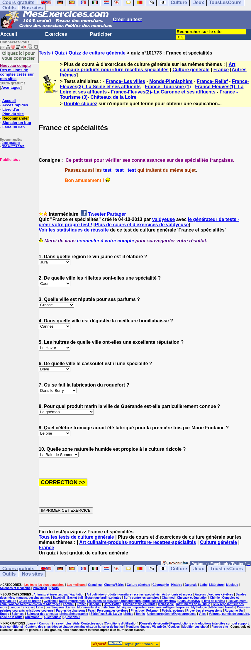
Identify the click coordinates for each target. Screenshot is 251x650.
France (221, 69)
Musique (232, 584)
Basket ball (75, 597)
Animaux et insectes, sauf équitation (58, 594)
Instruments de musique (193, 604)
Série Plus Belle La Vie (106, 613)
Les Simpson (54, 607)
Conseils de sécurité (154, 623)
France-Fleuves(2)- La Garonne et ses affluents (163, 91)
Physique (137, 610)
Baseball (59, 597)
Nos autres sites (13, 146)
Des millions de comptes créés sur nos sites (17, 72)
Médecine (216, 607)
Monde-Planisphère (171, 81)
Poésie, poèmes (173, 610)
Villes (202, 613)
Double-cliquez (80, 103)
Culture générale (190, 69)
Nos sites (32, 7)
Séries (128, 613)
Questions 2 (52, 617)
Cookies (174, 626)
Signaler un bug (16, 122)
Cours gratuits (18, 568)
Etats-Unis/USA (189, 601)
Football (68, 604)
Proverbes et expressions (204, 610)
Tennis (140, 613)
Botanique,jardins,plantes (103, 597)
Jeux (198, 568)
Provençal (40, 588)
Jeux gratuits (11, 142)
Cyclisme (50, 601)
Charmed (168, 597)
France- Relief (212, 81)
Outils (9, 7)
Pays (91, 610)
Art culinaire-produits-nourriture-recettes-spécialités (147, 67)
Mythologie (199, 607)
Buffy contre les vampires (141, 597)
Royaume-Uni (234, 610)
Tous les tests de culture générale (76, 537)
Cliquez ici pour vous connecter (18, 55)
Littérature (216, 584)
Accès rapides (15, 105)
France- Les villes (125, 81)
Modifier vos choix (195, 626)
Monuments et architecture (96, 607)
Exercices (56, 34)
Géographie (160, 584)
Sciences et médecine (15, 588)
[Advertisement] (17, 191)
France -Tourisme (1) (168, 86)
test (107, 170)
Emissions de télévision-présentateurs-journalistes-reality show (131, 601)
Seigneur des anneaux (42, 613)
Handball (95, 604)
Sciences (17, 613)
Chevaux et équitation (192, 597)
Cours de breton (29, 601)
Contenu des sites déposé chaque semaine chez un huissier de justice (75, 626)
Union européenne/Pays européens (171, 613)
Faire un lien (13, 127)
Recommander (15, 118)
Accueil (8, 34)
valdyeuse (163, 219)
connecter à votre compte (105, 240)
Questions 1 (33, 617)
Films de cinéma (213, 601)
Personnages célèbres (112, 610)
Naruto (230, 607)
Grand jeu (95, 584)
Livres (70, 607)
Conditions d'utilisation (121, 623)
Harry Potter (112, 604)
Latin (203, 584)
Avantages (10, 87)
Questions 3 (71, 617)
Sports (54, 588)
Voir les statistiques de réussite (74, 229)
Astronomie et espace (177, 594)
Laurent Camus (38, 623)
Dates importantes (71, 601)
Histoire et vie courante (139, 604)
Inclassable (166, 604)
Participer (101, 34)
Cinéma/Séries (114, 584)
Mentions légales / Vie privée (146, 626)
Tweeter (97, 214)
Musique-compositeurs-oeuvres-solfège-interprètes (153, 607)
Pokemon (153, 610)
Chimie (215, 597)
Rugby (4, 613)
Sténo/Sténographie (74, 613)
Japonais (190, 584)
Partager (116, 214)
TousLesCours (226, 568)
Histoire (176, 584)
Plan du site (13, 114)
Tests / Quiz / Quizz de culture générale (82, 52)
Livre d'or (11, 109)
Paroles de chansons (70, 610)
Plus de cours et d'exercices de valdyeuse (142, 224)
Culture (179, 568)
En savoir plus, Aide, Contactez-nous (77, 623)
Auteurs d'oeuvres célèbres (214, 594)
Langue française (21, 607)
